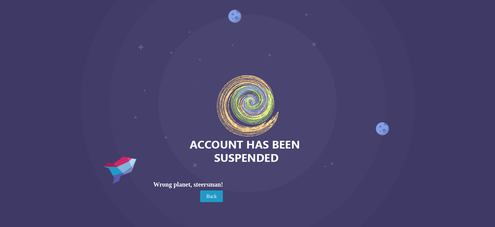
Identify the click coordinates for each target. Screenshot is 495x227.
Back (211, 196)
